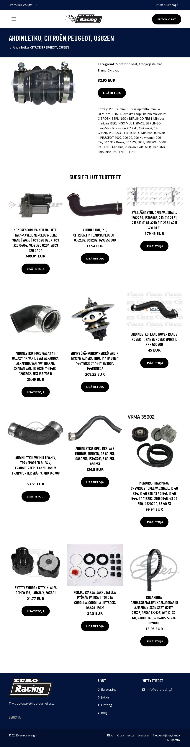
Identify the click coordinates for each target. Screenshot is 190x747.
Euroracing (109, 690)
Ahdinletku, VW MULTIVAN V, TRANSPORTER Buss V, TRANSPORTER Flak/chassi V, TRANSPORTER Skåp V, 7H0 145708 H (36, 467)
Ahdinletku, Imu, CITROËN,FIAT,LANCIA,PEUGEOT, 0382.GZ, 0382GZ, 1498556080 (95, 234)
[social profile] (36, 5)
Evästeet (143, 735)
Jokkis (105, 697)
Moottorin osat (126, 64)
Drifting (106, 705)
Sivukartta (173, 740)
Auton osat (166, 19)
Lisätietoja (112, 93)
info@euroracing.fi (167, 5)
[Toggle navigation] (14, 18)
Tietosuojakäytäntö (166, 735)
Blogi (104, 713)
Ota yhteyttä (126, 735)
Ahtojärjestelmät (150, 64)
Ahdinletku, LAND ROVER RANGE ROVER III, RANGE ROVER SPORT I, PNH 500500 (154, 339)
